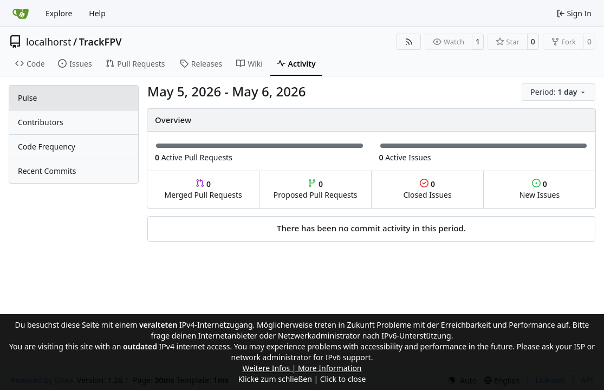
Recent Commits (47, 171)
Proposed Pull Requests (316, 189)
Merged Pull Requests (203, 189)
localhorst (48, 41)
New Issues (539, 189)
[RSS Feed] (409, 42)
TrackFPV (100, 41)
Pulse (27, 98)
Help (97, 13)
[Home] (20, 13)
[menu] (558, 92)
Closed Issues (427, 189)
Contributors (40, 122)
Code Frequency (46, 146)
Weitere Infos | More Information (301, 368)
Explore (59, 13)
